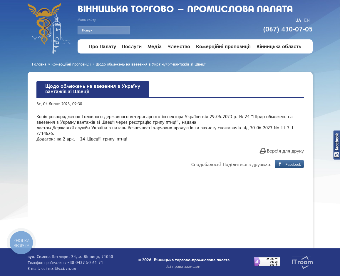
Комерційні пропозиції (223, 46)
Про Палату (102, 46)
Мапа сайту (87, 20)
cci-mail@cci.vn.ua (58, 268)
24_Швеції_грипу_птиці (103, 139)
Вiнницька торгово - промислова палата (185, 10)
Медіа (155, 46)
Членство (179, 46)
